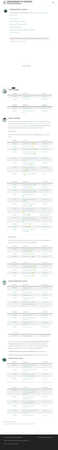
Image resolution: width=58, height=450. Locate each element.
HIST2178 (14, 151)
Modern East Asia (26, 99)
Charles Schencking (45, 190)
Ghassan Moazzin (44, 99)
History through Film (27, 143)
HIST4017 (15, 335)
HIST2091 (14, 187)
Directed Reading (26, 256)
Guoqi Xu (45, 265)
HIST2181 (14, 217)
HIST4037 (14, 302)
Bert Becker (45, 149)
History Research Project (28, 292)
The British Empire (26, 187)
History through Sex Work (28, 269)
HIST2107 (14, 190)
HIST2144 (14, 194)
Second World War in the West (29, 194)
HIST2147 (14, 199)
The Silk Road (25, 226)
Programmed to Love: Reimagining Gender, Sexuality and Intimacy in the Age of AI (30, 392)
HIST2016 (14, 184)
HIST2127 (14, 146)
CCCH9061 (14, 374)
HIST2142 (14, 149)
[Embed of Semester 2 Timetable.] (26, 66)
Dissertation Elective (27, 335)
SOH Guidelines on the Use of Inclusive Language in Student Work (19, 423)
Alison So (45, 208)
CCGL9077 (15, 401)
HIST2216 (14, 229)
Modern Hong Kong (26, 108)
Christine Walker (45, 287)
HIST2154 (14, 203)
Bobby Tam (44, 108)
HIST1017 (15, 108)
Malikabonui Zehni (45, 226)
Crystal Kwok (44, 143)
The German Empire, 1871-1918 (29, 149)
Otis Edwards (45, 203)
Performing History (26, 253)
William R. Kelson (45, 146)
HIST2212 (14, 253)
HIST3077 (14, 275)
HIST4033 (14, 294)
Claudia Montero (45, 158)
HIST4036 (14, 326)
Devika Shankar (45, 167)
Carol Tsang (45, 369)
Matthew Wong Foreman (45, 214)
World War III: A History (27, 326)
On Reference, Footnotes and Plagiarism (18, 41)
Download (13, 88)
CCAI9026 (15, 390)
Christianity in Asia (27, 223)
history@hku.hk (24, 348)
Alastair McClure (44, 110)
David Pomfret (45, 297)
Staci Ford (45, 184)
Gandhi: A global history (27, 275)
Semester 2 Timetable (7, 88)
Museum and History (27, 294)
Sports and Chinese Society (28, 415)
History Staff (45, 256)
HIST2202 (14, 223)
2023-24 (8, 421)
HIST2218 (14, 173)
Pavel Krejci (44, 96)
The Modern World (26, 96)
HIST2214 (14, 162)
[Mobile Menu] (53, 2)
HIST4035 (14, 322)
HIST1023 (15, 99)
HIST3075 (14, 256)
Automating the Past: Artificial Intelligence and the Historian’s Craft (29, 304)
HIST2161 (14, 214)
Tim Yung (45, 223)
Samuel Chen (45, 396)
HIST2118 (14, 265)
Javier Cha (45, 173)
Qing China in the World (27, 146)
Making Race (25, 214)
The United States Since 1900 (29, 184)
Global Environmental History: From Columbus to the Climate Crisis (29, 169)
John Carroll (45, 187)
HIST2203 (14, 158)
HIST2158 (14, 208)
